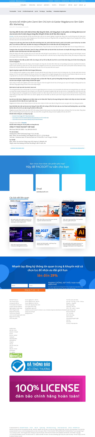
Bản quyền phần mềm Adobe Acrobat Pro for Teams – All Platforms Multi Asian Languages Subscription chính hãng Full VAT (21, 221)
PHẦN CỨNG (32, 5)
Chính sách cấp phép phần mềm (32, 305)
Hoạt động (48, 11)
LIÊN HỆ (81, 5)
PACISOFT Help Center (74, 1)
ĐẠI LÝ (75, 5)
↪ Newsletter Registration (59, 11)
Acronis (17, 27)
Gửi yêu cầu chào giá (30, 311)
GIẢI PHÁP (46, 5)
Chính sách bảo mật (62, 427)
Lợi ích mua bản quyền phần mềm (17, 315)
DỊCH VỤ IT (39, 5)
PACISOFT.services (65, 1)
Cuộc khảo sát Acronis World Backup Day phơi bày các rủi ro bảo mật (30, 117)
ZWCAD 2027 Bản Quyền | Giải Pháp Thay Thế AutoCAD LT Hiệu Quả (46, 244)
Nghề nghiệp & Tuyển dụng (15, 308)
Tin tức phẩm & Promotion (15, 305)
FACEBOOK (51, 1)
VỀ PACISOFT (62, 5)
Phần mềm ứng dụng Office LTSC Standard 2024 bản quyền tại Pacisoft (73, 220)
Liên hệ (70, 427)
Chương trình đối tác (14, 303)
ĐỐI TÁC (70, 5)
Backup (20, 27)
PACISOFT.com (57, 1)
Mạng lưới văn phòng (14, 311)
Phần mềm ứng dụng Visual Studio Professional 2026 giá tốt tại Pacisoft (19, 245)
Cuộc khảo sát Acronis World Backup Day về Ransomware (27, 119)
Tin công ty (42, 11)
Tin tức (31, 427)
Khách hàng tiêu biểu (14, 310)
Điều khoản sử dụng (51, 427)
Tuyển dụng (83, 1)
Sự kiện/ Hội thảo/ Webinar (15, 306)
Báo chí (36, 427)
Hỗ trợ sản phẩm (13, 318)
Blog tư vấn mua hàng (14, 316)
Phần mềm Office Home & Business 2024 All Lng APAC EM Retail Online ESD (47, 220)
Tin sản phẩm (12, 11)
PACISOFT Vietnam (13, 299)
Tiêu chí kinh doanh (13, 301)
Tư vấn (19, 11)
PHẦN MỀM (23, 5)
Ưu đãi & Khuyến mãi (28, 11)
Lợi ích (36, 11)
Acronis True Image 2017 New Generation (23, 116)
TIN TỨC (54, 5)
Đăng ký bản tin (28, 313)
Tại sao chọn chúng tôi (14, 313)
